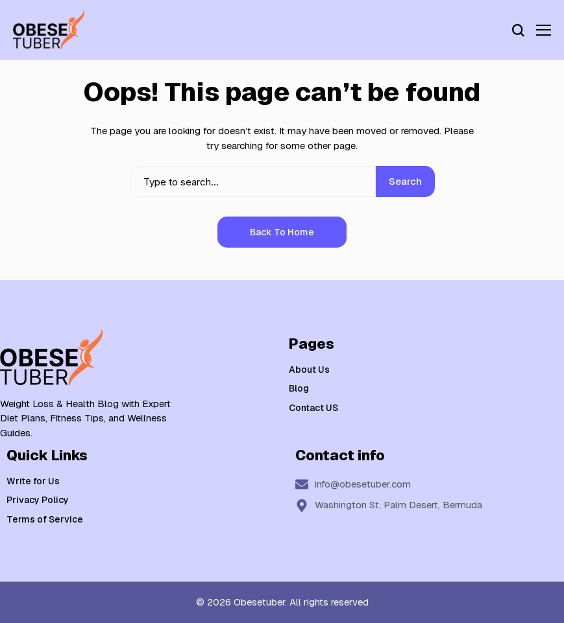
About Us (309, 369)
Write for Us (33, 481)
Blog (299, 388)
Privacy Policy (37, 500)
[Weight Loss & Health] (48, 30)
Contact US (313, 408)
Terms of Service (44, 519)
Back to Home (282, 232)
